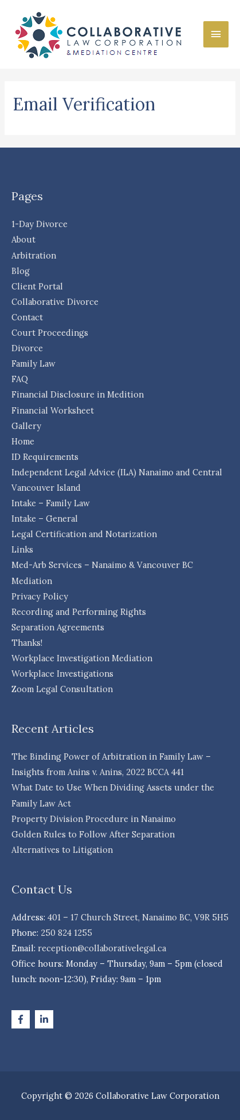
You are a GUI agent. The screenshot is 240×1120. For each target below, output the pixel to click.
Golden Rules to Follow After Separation (93, 834)
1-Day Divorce (39, 224)
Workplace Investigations (62, 673)
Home (22, 441)
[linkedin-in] (45, 1019)
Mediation (31, 580)
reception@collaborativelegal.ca (102, 948)
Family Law (33, 363)
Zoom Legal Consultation (62, 689)
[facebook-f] (22, 1019)
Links (22, 549)
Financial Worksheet (52, 410)
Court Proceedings (49, 332)
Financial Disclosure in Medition (77, 394)
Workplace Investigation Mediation (81, 658)
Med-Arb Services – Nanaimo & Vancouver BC (102, 564)
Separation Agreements (57, 627)
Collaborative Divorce (55, 301)
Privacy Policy (39, 596)
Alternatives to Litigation (62, 849)
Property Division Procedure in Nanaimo (93, 818)
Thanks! (26, 642)
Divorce (27, 348)
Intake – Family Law (50, 503)
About (23, 239)
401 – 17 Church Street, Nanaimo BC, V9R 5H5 (138, 917)
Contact (27, 317)
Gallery (26, 425)
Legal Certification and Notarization (84, 534)
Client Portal (37, 286)
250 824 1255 (66, 932)
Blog (20, 270)
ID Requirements (44, 456)
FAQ (19, 379)
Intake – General (44, 518)
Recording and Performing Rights (78, 611)
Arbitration (33, 255)
